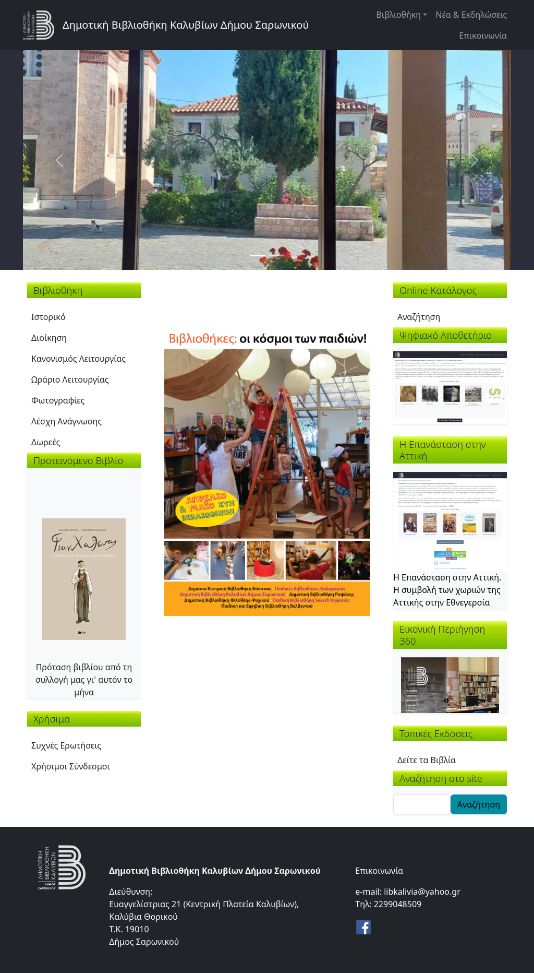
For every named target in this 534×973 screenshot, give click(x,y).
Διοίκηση (49, 337)
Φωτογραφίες (57, 400)
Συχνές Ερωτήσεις (66, 745)
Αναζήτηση (418, 317)
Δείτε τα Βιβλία (426, 760)
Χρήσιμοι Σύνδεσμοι (70, 766)
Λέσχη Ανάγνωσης (66, 421)
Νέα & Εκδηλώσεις (471, 14)
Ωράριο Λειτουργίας (70, 379)
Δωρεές (45, 442)
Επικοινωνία (483, 35)
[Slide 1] (257, 256)
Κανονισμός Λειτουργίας (78, 358)
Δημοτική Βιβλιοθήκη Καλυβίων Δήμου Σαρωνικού (186, 25)
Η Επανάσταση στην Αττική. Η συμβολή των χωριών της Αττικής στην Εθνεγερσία (447, 590)
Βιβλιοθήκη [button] (398, 14)
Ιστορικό (48, 317)
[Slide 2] (276, 256)
